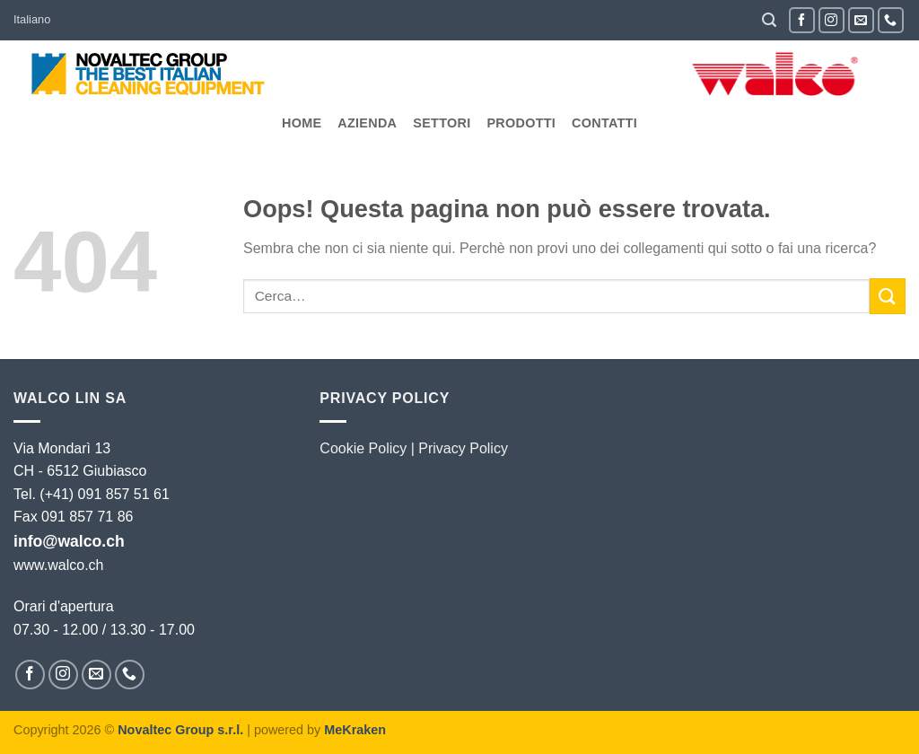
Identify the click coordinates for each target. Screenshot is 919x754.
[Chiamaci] (891, 20)
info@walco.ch (69, 541)
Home (301, 123)
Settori (441, 123)
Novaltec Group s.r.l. (180, 730)
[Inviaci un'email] (861, 20)
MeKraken (355, 730)
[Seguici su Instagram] (831, 20)
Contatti (604, 123)
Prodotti (521, 123)
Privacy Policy (463, 448)
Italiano (31, 19)
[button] (769, 20)
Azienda (367, 123)
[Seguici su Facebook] (802, 20)
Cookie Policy (363, 448)
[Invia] (888, 295)
